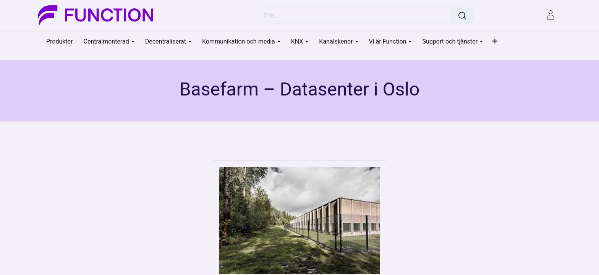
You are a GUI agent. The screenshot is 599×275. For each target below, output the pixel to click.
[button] (495, 41)
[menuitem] (59, 41)
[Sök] (462, 15)
